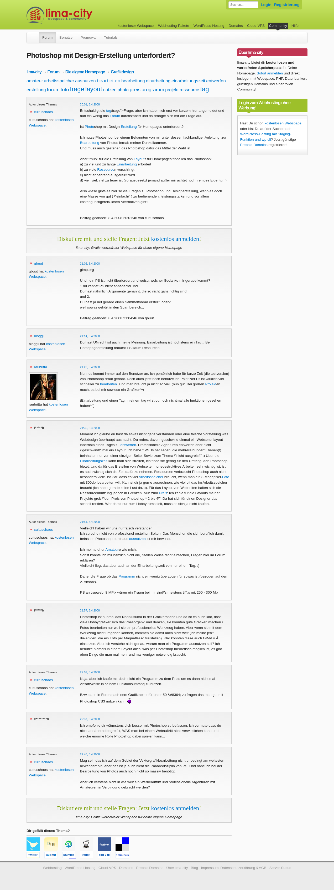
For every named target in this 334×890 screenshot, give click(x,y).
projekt (172, 89)
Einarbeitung (127, 164)
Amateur (112, 550)
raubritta (40, 367)
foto (65, 89)
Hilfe (295, 26)
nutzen (110, 89)
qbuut (38, 263)
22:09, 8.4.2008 (90, 672)
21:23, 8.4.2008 (90, 367)
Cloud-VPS (256, 26)
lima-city (34, 71)
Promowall (89, 37)
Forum (47, 37)
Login (266, 4)
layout (93, 89)
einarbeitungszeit (188, 80)
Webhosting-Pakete (173, 26)
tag (204, 89)
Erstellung (129, 127)
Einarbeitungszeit (93, 461)
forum (53, 89)
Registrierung (287, 4)
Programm (126, 576)
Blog (194, 868)
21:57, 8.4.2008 (90, 610)
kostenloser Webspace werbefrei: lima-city (79, 15)
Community (278, 26)
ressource (189, 89)
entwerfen (216, 80)
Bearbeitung (89, 143)
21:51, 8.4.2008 (90, 521)
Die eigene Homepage (85, 71)
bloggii (39, 336)
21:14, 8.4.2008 (90, 336)
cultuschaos (43, 112)
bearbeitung (133, 80)
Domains (236, 26)
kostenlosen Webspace (282, 123)
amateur (35, 80)
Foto (225, 477)
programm (153, 89)
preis (135, 89)
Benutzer (66, 37)
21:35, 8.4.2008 (90, 427)
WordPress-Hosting (209, 26)
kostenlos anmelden (175, 238)
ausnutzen (85, 80)
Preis (163, 493)
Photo (89, 127)
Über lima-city (177, 868)
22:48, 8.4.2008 (90, 754)
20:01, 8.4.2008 (90, 104)
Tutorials (111, 37)
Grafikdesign (122, 71)
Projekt (210, 384)
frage (77, 89)
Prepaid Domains (254, 145)
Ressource (105, 169)
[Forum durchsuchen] (243, 4)
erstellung (36, 89)
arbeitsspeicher (59, 80)
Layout (139, 159)
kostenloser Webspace (136, 26)
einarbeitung (158, 80)
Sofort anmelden (270, 73)
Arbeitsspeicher (151, 477)
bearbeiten (108, 80)
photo (123, 89)
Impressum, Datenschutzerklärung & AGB (233, 868)
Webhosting (52, 868)
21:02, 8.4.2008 (90, 263)
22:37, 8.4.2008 (90, 719)
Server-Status (280, 868)
